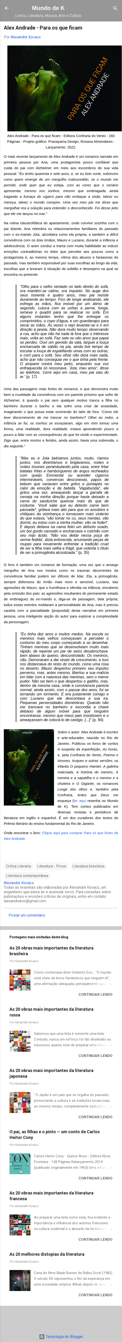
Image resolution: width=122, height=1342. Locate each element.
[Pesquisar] (115, 8)
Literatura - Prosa (51, 866)
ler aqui (80, 801)
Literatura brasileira (88, 866)
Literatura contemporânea (27, 875)
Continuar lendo (95, 994)
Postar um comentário (27, 915)
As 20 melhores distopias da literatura (47, 1254)
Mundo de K (48, 8)
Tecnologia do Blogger (61, 1336)
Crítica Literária (18, 866)
